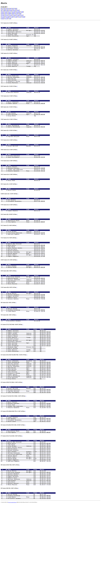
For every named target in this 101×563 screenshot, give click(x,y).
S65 (13, 13)
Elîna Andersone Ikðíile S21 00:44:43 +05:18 (29, 405)
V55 (19, 17)
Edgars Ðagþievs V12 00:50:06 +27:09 (29, 513)
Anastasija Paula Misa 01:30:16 (24, 242)
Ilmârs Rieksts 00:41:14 (24, 231)
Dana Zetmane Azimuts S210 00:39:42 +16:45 (29, 504)
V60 (23, 17)
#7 (2, 10)
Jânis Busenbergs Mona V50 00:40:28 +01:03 (29, 402)
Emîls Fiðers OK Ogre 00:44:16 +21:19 (26, 281)
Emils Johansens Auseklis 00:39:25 (24, 112)
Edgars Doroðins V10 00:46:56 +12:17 (29, 532)
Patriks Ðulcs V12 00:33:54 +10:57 (29, 500)
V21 (21, 15)
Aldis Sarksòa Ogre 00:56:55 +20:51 (26, 69)
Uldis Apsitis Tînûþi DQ (24, 72)
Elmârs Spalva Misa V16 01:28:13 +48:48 (29, 417)
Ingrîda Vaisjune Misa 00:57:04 (24, 150)
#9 (7, 10)
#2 (4, 8)
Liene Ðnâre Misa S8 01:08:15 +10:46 (29, 556)
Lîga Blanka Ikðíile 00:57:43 (24, 124)
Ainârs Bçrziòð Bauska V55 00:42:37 (27, 432)
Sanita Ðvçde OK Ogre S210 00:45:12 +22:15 (29, 512)
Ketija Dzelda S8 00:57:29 (27, 553)
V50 (16, 17)
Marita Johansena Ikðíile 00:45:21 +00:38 (26, 84)
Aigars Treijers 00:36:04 (24, 64)
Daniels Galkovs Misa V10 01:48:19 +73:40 (29, 540)
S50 (2, 13)
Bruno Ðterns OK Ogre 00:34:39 (24, 324)
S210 (13, 12)
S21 (9, 12)
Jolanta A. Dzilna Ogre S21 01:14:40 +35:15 (29, 415)
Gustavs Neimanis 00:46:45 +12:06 (26, 325)
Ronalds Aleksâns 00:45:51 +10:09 (26, 184)
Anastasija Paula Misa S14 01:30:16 (27, 480)
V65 (2, 18)
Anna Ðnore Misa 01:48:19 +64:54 (26, 312)
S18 (6, 12)
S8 (20, 13)
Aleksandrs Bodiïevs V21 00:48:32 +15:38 (29, 378)
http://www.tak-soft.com (12, 561)
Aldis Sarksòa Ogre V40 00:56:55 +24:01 (29, 380)
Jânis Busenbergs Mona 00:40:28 (24, 138)
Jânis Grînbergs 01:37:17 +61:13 (26, 70)
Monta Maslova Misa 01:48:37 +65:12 (26, 313)
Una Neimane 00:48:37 (24, 219)
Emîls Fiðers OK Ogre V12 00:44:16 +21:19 (29, 510)
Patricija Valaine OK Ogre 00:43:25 (24, 305)
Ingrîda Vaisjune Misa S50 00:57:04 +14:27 (29, 435)
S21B (18, 12)
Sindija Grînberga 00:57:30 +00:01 (26, 342)
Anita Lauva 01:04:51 (24, 209)
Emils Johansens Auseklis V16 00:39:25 (27, 400)
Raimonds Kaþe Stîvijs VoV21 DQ (27, 385)
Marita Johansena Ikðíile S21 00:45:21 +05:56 (29, 407)
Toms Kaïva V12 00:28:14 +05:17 (29, 495)
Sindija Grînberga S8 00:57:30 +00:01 (29, 554)
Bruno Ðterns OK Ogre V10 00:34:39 (27, 526)
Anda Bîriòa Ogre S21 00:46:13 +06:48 (29, 408)
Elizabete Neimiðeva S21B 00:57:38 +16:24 (29, 468)
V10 (2, 15)
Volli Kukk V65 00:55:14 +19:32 (29, 451)
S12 (14, 10)
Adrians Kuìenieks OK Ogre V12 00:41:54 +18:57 (29, 505)
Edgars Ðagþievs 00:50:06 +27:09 (26, 282)
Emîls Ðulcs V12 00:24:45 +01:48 (29, 494)
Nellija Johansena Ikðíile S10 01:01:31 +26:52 (29, 536)
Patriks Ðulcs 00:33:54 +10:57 (26, 274)
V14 (10, 15)
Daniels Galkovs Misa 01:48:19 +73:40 (26, 330)
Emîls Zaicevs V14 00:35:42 (27, 447)
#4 (10, 8)
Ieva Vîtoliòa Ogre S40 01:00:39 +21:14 (29, 413)
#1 (2, 8)
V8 (10, 18)
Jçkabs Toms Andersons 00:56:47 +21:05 (26, 186)
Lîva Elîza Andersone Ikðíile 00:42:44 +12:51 (26, 255)
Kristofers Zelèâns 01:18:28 (24, 355)
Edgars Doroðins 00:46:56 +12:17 (26, 327)
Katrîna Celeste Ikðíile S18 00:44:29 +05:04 (29, 404)
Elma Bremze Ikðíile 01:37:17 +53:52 (26, 310)
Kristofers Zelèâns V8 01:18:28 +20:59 (29, 558)
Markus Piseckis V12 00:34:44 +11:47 (29, 502)
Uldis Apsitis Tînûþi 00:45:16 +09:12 (26, 67)
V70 (6, 18)
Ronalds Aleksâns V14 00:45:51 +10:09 (29, 449)
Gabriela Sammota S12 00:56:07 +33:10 (29, 515)
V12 (6, 15)
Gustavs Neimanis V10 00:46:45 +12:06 (29, 529)
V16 (14, 15)
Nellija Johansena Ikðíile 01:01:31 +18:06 (26, 308)
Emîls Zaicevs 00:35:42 (24, 183)
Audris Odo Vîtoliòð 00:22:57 (24, 268)
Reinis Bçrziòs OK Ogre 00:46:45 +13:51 (26, 31)
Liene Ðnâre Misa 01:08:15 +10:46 (26, 344)
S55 (6, 13)
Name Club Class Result (32, 363)
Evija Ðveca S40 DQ (27, 422)
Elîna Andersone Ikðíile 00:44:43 (24, 83)
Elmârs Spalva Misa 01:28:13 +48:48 (26, 113)
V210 (2, 17)
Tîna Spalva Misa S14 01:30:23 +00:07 (29, 482)
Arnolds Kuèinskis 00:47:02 (24, 171)
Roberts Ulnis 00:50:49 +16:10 (26, 329)
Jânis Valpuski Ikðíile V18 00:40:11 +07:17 (29, 370)
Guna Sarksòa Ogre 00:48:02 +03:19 (26, 87)
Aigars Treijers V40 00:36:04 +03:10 (29, 367)
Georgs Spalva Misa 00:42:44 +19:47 (26, 279)
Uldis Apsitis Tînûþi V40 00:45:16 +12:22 (29, 373)
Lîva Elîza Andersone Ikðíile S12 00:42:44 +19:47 (29, 507)
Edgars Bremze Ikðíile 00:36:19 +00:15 (26, 65)
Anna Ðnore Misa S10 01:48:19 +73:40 (29, 539)
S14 (18, 10)
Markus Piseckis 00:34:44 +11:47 (26, 276)
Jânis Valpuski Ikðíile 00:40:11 (24, 48)
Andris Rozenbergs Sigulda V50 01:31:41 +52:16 (29, 418)
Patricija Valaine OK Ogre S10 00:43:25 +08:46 (29, 527)
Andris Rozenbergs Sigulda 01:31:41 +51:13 (26, 139)
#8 (4, 10)
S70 (17, 13)
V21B (7, 17)
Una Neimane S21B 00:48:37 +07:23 (29, 466)
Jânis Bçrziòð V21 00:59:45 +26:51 (29, 381)
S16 (2, 12)
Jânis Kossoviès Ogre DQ (24, 38)
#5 (13, 8)
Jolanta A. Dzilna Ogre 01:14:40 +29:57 (26, 89)
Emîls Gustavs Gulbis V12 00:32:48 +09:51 (29, 499)
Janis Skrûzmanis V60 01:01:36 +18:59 (29, 437)
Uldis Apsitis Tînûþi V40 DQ (27, 388)
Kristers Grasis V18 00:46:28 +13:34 (29, 375)
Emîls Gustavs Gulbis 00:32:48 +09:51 (26, 272)
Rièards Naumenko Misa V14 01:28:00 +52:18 (29, 454)
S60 (9, 13)
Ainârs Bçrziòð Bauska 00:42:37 (24, 160)
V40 (12, 17)
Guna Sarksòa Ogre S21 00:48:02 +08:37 (29, 410)
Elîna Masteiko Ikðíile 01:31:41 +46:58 (26, 91)
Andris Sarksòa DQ (24, 53)
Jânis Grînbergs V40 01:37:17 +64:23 (29, 383)
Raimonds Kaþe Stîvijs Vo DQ (24, 36)
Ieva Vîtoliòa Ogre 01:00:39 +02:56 (26, 125)
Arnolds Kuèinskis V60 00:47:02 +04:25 (29, 434)
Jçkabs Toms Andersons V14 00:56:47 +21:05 (29, 452)
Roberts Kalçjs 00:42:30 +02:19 (26, 50)
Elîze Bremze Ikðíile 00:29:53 (24, 254)
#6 (16, 8)
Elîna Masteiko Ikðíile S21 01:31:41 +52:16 (29, 420)
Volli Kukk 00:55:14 (24, 198)
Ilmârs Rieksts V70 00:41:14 (27, 465)
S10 (11, 10)
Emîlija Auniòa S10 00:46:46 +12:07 (29, 531)
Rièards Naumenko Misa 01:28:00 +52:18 (26, 188)
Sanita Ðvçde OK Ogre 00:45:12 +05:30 (26, 295)
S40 (22, 12)
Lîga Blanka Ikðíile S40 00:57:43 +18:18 (29, 412)
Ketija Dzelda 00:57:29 (24, 341)
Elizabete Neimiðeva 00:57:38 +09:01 (26, 221)
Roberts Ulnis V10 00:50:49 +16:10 (29, 534)
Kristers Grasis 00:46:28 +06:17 (26, 52)
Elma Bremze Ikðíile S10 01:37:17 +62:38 (29, 537)
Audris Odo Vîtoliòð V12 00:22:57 (27, 492)
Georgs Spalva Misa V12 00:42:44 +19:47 (29, 509)
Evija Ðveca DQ (24, 127)
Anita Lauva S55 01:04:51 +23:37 (29, 470)
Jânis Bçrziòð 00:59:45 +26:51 (26, 35)
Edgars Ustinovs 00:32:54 (24, 30)
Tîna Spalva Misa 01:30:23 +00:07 (26, 243)
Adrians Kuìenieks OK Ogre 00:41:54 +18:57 (26, 277)
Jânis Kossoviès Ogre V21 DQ (27, 390)
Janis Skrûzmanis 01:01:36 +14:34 (26, 172)
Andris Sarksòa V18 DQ (27, 386)
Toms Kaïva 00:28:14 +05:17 (26, 271)
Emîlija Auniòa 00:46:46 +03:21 (26, 307)
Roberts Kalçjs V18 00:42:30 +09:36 (29, 372)
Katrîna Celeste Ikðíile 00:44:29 (24, 101)
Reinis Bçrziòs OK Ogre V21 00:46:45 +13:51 (29, 377)
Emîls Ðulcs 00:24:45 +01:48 (26, 269)
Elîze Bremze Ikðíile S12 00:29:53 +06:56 (29, 497)
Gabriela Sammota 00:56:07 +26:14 (26, 257)
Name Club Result (29, 28)
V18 (18, 15)
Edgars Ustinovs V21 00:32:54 (27, 365)
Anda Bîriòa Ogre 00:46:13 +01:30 (26, 86)
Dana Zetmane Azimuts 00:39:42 (24, 293)
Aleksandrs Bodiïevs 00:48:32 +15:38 (26, 33)
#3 (7, 8)
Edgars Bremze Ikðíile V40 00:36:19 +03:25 (29, 368)
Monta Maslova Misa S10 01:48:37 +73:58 (29, 542)
